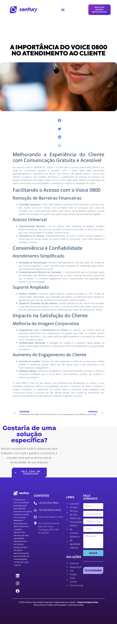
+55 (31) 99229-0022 (49, 509)
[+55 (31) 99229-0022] (35, 510)
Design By (82, 602)
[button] (62, 9)
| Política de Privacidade (56, 605)
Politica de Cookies (75, 605)
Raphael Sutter (92, 602)
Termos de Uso (40, 605)
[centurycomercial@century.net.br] (35, 516)
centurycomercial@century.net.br (50, 517)
